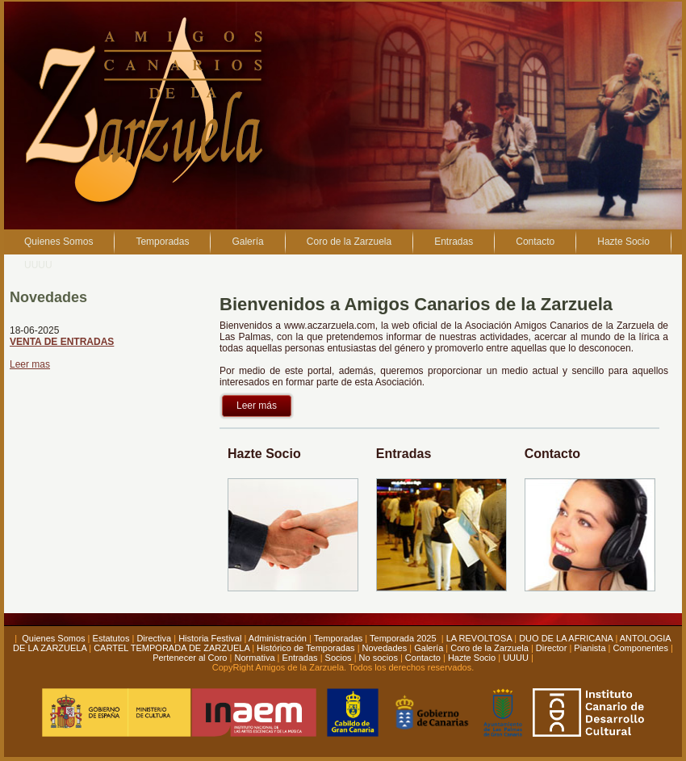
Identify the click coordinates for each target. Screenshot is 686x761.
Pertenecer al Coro (190, 657)
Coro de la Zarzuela (489, 648)
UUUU (516, 657)
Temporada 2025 (404, 638)
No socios (378, 657)
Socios (338, 657)
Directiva (153, 638)
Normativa (254, 657)
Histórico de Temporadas (305, 648)
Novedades (385, 648)
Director (551, 648)
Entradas (300, 657)
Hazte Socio (472, 657)
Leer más (256, 405)
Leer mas (30, 364)
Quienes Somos (53, 638)
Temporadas (338, 638)
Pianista (589, 648)
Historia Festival (209, 638)
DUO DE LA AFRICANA (566, 638)
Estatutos (111, 638)
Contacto (423, 657)
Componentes (640, 648)
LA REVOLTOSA (479, 638)
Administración (278, 638)
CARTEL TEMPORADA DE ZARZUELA (171, 648)
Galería (428, 648)
